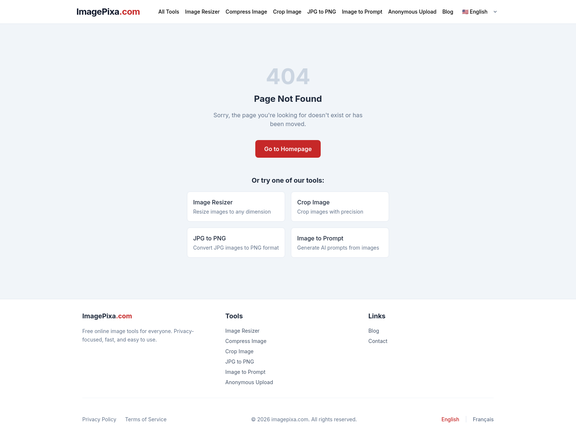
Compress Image (246, 11)
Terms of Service (146, 419)
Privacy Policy (99, 419)
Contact (378, 341)
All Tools (168, 11)
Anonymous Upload (412, 11)
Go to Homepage (288, 149)
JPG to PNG (321, 11)
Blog (447, 11)
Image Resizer (202, 11)
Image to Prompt (362, 11)
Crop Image (287, 11)
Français (483, 419)
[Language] (479, 12)
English (451, 419)
